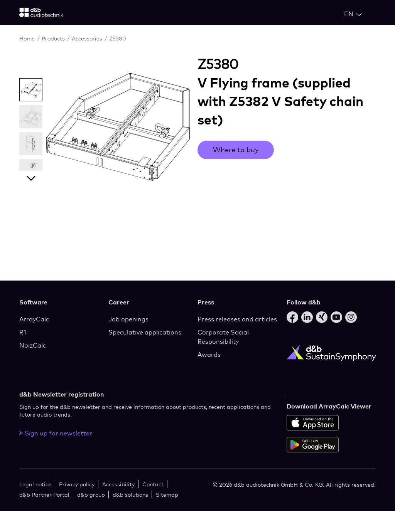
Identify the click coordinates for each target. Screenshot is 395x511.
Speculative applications (144, 332)
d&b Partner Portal (44, 494)
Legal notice (35, 484)
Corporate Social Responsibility (223, 336)
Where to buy (235, 149)
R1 (22, 332)
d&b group (91, 494)
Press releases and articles (237, 319)
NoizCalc (32, 345)
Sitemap (167, 494)
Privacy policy (77, 484)
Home (27, 38)
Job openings (128, 319)
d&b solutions (130, 494)
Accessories (88, 38)
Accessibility (118, 484)
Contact (153, 484)
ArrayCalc (34, 319)
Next (30, 176)
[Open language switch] (353, 14)
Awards (209, 354)
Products (54, 38)
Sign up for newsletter (55, 433)
